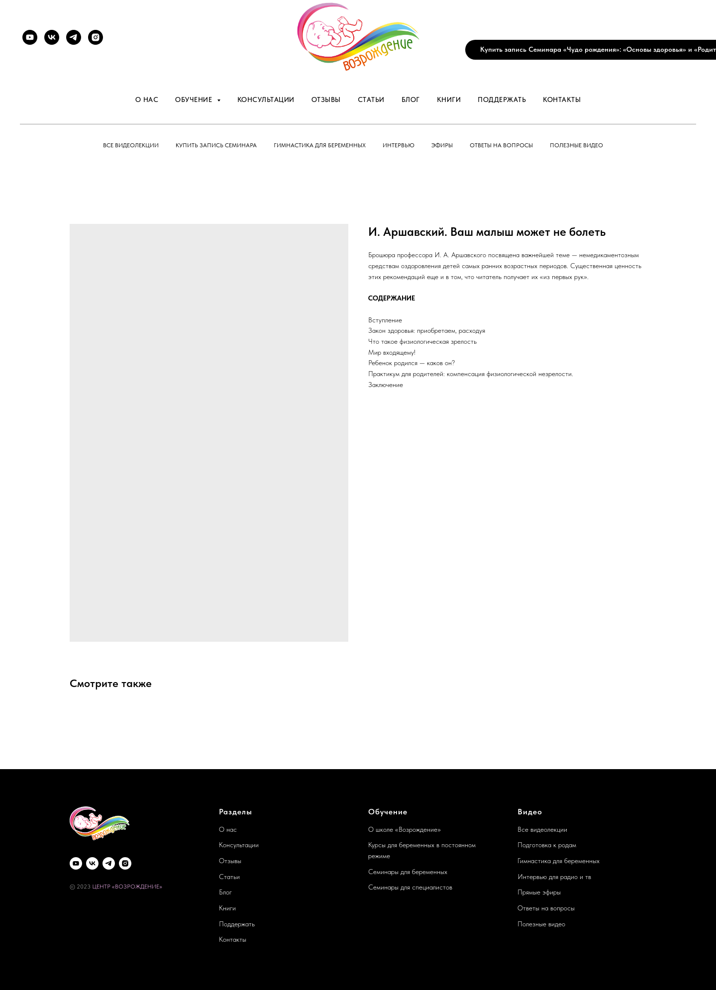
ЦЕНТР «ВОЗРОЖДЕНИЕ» (127, 886)
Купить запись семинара (216, 145)
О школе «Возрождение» (404, 829)
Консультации (266, 99)
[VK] (51, 37)
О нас (147, 99)
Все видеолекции (131, 145)
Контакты (562, 99)
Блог (411, 99)
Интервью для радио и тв (554, 877)
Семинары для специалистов (410, 887)
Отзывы (326, 99)
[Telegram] (73, 37)
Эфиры (442, 145)
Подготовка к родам (546, 845)
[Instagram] (95, 37)
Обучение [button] (194, 99)
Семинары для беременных (407, 872)
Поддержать (502, 99)
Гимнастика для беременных (320, 145)
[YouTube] (29, 37)
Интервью (398, 145)
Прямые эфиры (539, 892)
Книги (449, 99)
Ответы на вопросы (501, 145)
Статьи (371, 99)
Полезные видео (576, 145)
